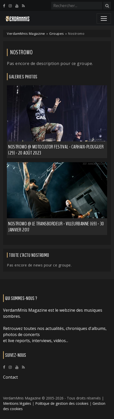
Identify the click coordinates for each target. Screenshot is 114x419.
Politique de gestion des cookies (61, 403)
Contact (10, 377)
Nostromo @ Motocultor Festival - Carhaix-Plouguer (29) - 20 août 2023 (56, 149)
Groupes (56, 33)
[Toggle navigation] (104, 18)
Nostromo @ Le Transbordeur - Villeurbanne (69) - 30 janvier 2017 (56, 226)
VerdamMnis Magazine (26, 33)
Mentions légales (17, 403)
